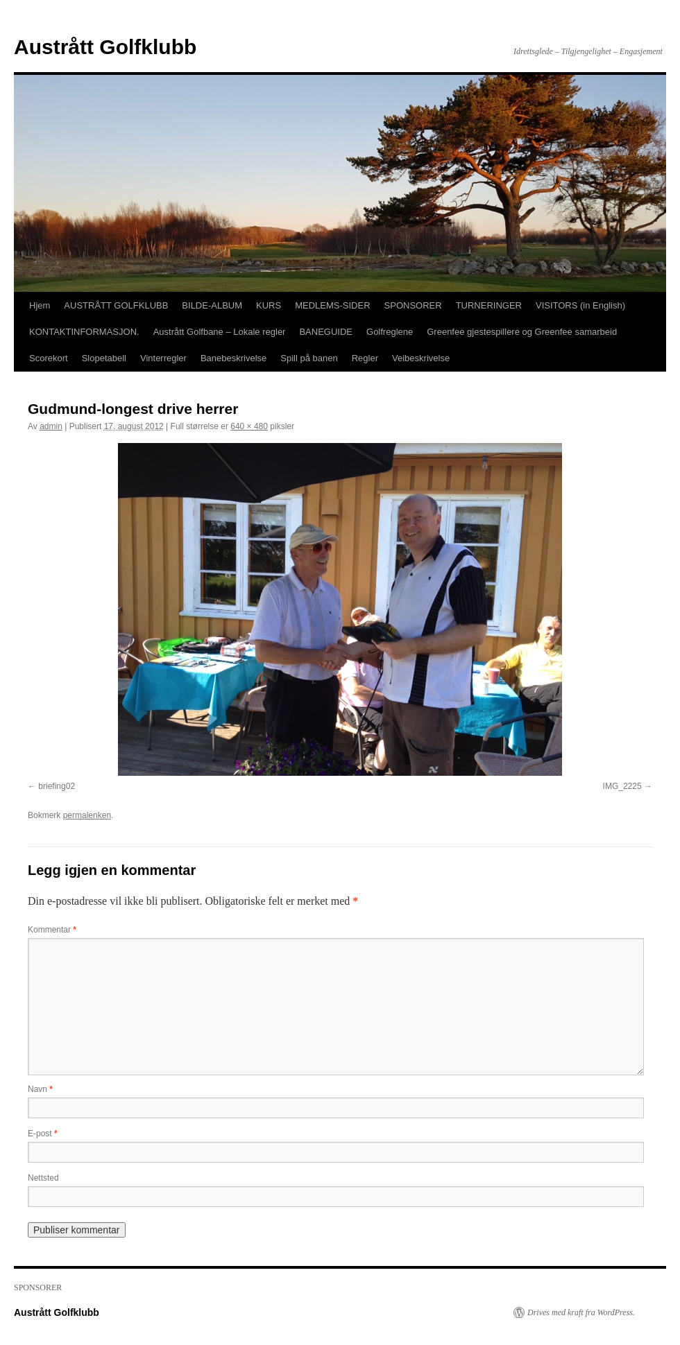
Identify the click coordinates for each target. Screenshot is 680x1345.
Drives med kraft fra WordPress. (581, 1312)
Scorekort (48, 358)
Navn (40, 1089)
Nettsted (43, 1178)
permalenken (87, 815)
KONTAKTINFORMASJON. (84, 332)
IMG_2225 (622, 786)
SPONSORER (413, 305)
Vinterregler (163, 358)
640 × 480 (249, 426)
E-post (43, 1133)
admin (51, 426)
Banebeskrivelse (233, 358)
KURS (268, 305)
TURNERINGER (489, 305)
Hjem (39, 305)
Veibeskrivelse (421, 358)
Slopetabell (104, 358)
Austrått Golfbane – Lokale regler (219, 332)
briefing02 (56, 786)
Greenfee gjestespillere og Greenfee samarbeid (522, 332)
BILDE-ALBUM (212, 305)
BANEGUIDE (325, 332)
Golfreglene (389, 332)
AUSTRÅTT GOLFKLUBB (116, 305)
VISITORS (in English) (580, 305)
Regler (365, 358)
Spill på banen (308, 358)
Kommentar (52, 930)
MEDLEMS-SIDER (332, 305)
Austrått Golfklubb (105, 46)
